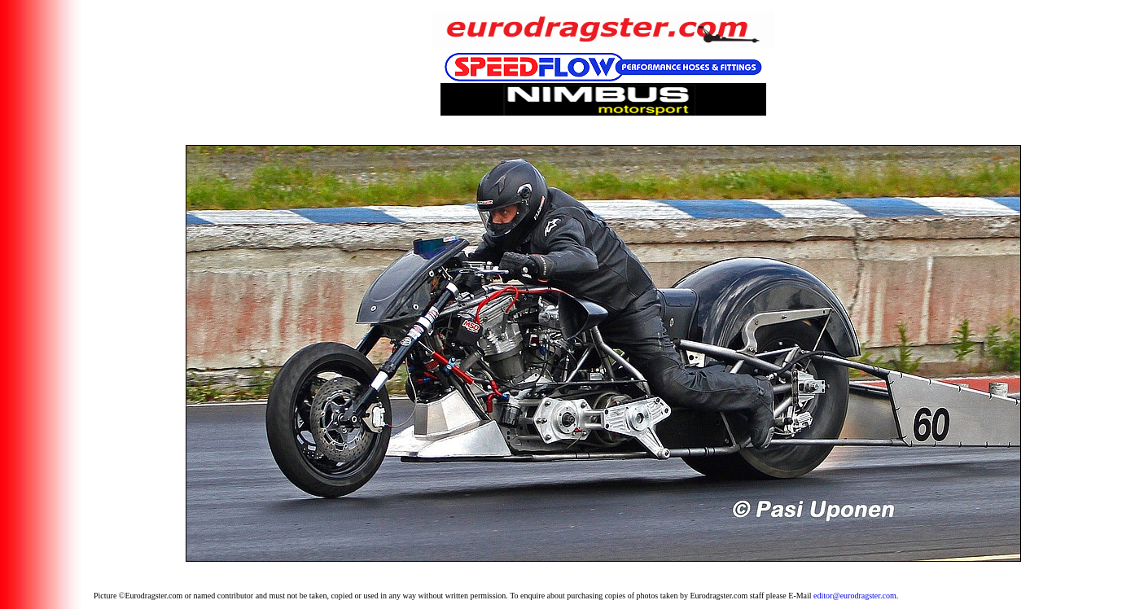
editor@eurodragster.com (854, 595)
